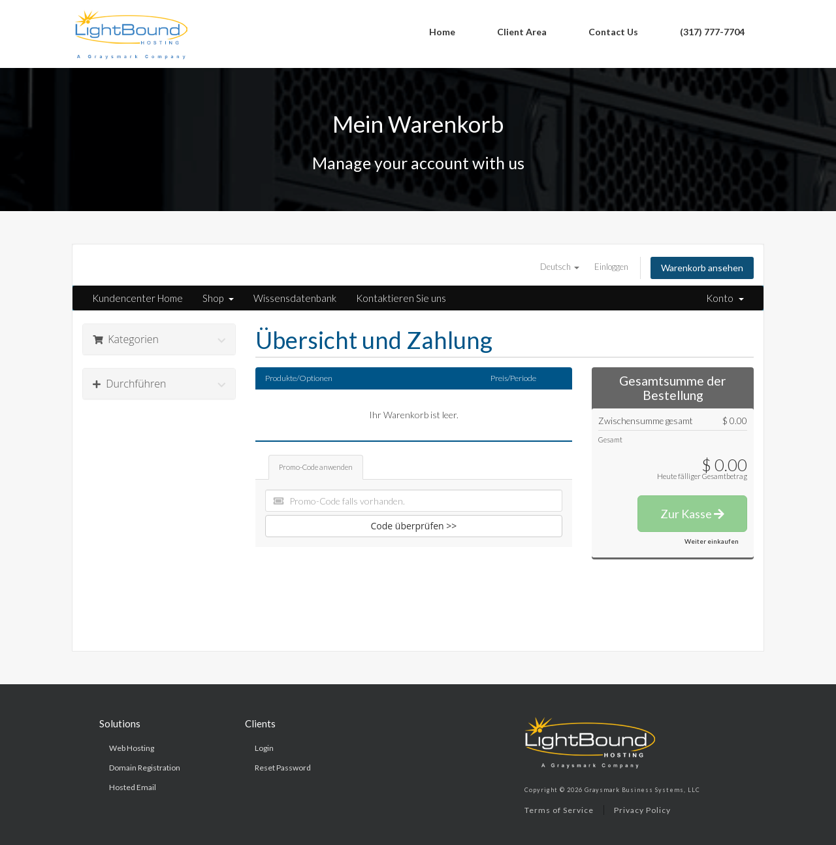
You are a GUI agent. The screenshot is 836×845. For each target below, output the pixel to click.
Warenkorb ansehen (702, 267)
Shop (218, 298)
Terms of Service (559, 810)
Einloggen (611, 266)
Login (264, 748)
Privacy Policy (642, 810)
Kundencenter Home (137, 298)
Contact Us (613, 31)
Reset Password (283, 767)
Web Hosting (131, 748)
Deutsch (559, 266)
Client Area (522, 31)
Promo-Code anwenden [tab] (316, 467)
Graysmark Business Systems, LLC (642, 789)
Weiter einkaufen (711, 541)
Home (442, 31)
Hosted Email (132, 787)
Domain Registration (144, 767)
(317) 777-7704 (712, 31)
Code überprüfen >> (414, 526)
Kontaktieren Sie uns (401, 298)
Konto (725, 298)
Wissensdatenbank (294, 298)
